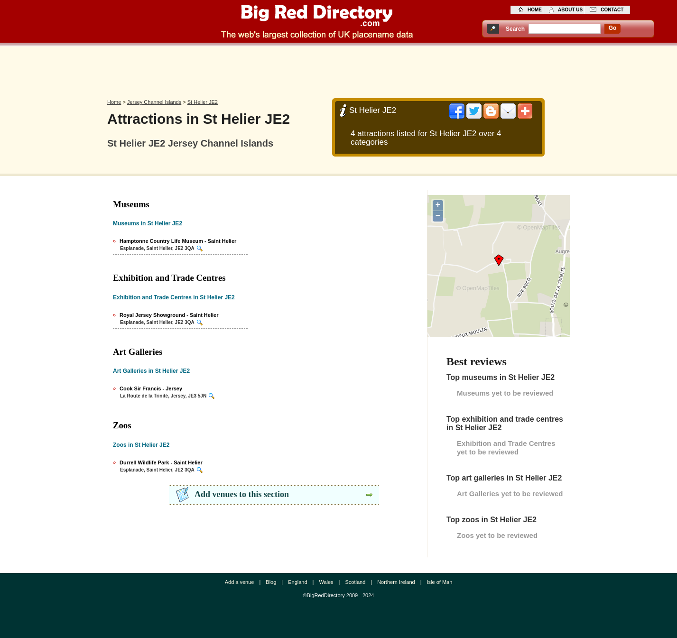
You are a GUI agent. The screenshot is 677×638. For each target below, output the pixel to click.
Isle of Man (440, 582)
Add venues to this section (242, 494)
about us (570, 9)
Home (114, 102)
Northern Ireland (396, 582)
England (297, 582)
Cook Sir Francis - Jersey (151, 388)
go (613, 28)
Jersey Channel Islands (154, 102)
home (535, 9)
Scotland (355, 582)
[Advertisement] (338, 69)
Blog (271, 582)
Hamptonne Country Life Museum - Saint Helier (178, 241)
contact (612, 9)
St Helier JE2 (202, 102)
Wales (326, 582)
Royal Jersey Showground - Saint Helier (169, 315)
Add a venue (239, 582)
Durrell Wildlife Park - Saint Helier (161, 462)
